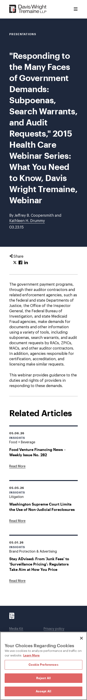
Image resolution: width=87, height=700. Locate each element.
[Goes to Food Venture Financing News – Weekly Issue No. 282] (17, 466)
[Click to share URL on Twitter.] (15, 263)
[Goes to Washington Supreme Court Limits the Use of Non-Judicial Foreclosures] (17, 521)
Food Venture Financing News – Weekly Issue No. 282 (37, 452)
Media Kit (16, 629)
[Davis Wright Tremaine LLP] (28, 9)
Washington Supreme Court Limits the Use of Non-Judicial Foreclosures (42, 507)
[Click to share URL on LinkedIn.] (26, 263)
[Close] (81, 638)
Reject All (43, 678)
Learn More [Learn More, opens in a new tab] (31, 655)
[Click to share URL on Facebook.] (20, 263)
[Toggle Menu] (76, 9)
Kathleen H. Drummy (27, 221)
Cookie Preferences (43, 664)
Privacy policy (54, 629)
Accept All (43, 691)
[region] (43, 666)
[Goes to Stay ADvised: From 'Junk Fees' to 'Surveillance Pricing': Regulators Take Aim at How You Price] (17, 581)
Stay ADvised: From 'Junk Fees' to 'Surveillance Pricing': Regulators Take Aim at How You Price (39, 564)
